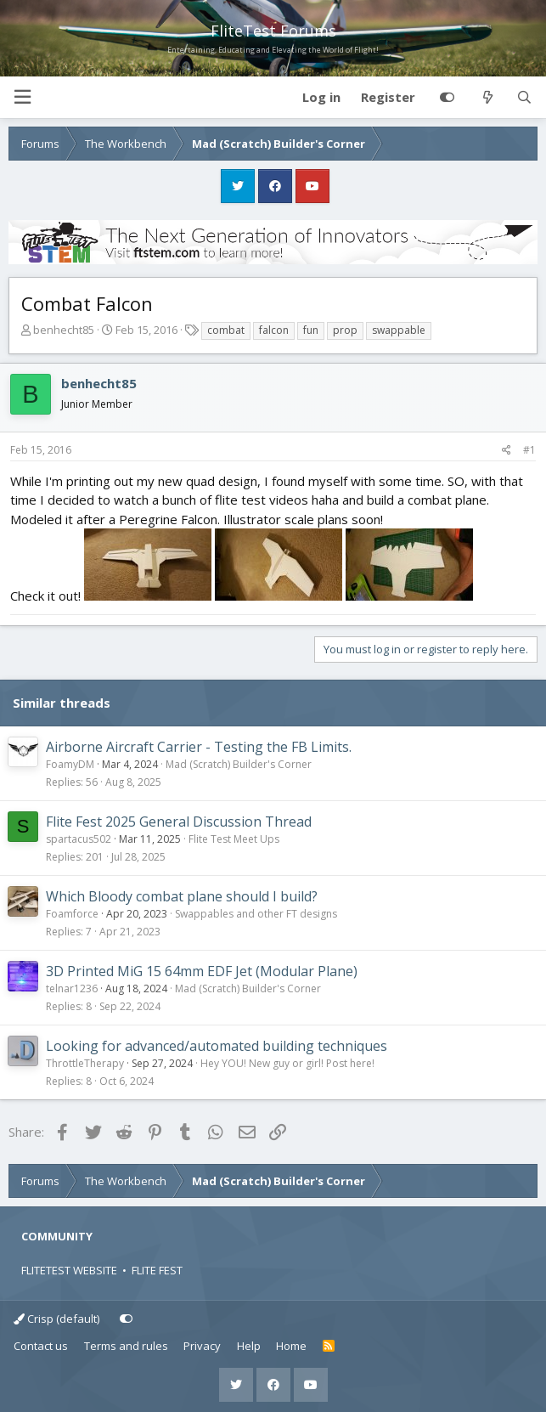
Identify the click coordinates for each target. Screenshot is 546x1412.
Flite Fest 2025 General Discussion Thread (179, 821)
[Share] (506, 450)
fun (310, 330)
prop (345, 330)
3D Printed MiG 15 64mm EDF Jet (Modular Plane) (201, 971)
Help (249, 1345)
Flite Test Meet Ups (234, 839)
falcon (274, 330)
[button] (22, 97)
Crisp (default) (56, 1318)
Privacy (202, 1345)
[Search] (524, 98)
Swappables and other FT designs (256, 914)
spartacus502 (78, 839)
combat (226, 330)
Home (291, 1345)
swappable (398, 330)
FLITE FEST (157, 1270)
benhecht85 (63, 329)
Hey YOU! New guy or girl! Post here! (287, 1063)
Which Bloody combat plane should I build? (182, 896)
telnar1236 (72, 988)
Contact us (41, 1345)
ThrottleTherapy (85, 1063)
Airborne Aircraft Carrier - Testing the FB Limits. (199, 746)
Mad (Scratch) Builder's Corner (239, 764)
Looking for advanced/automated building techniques (216, 1045)
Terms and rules (126, 1345)
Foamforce (72, 914)
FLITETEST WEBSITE (69, 1270)
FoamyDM (70, 764)
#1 (529, 450)
